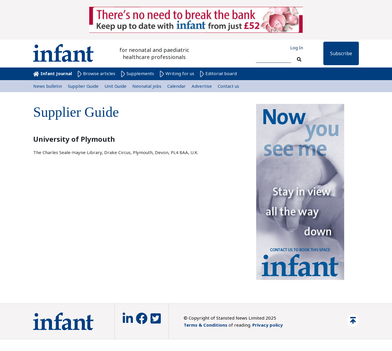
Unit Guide (115, 86)
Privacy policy (267, 325)
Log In (296, 47)
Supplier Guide (83, 86)
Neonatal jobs (146, 86)
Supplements (137, 73)
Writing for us (177, 73)
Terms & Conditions (205, 325)
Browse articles (96, 73)
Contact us (228, 86)
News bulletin (47, 86)
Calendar (176, 86)
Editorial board (218, 73)
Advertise (202, 86)
